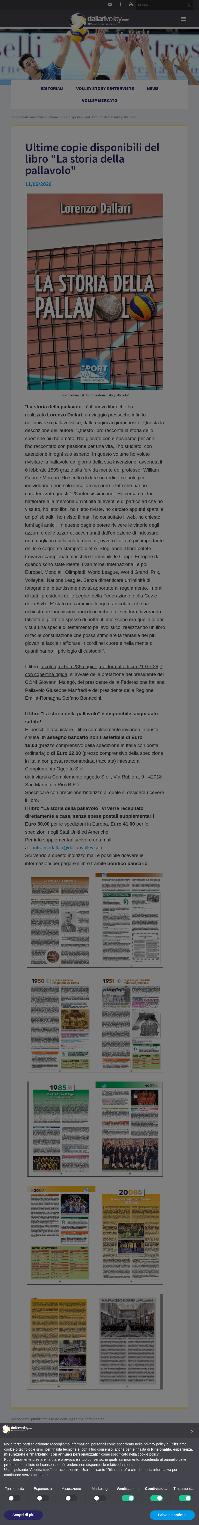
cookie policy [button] (148, 1454)
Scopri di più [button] (23, 1515)
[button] (192, 1431)
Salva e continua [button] (172, 1515)
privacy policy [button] (155, 1444)
